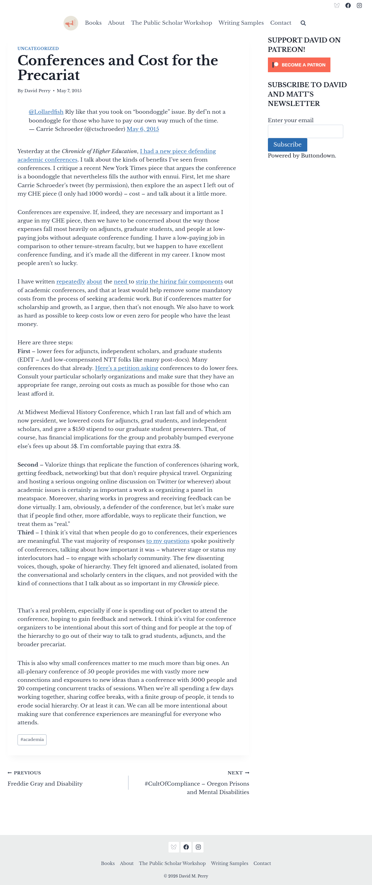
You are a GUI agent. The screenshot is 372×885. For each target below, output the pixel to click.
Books (93, 23)
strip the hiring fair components (179, 281)
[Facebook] (348, 5)
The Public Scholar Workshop (171, 23)
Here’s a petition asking (126, 368)
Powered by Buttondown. (302, 155)
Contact (280, 23)
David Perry (37, 90)
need (121, 281)
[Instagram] (359, 5)
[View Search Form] (303, 23)
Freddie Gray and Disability (65, 777)
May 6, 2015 (143, 129)
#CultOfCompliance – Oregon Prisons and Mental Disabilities (191, 782)
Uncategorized (38, 48)
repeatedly (70, 281)
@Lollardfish (46, 112)
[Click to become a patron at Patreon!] (316, 65)
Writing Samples (241, 23)
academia (32, 739)
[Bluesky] (337, 5)
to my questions (167, 541)
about (94, 281)
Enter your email (291, 120)
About (116, 23)
